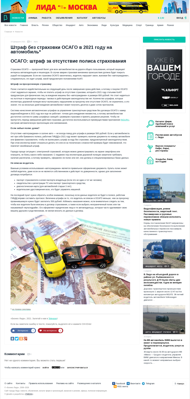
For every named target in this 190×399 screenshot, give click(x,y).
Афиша (32, 18)
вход (181, 18)
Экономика (92, 25)
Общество (57, 25)
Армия (160, 25)
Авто (81, 25)
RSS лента (121, 386)
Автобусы (98, 18)
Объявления (64, 18)
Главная (8, 32)
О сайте (8, 383)
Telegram (53, 318)
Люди (104, 25)
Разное (170, 25)
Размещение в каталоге (89, 383)
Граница (149, 25)
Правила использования (41, 383)
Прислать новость (164, 40)
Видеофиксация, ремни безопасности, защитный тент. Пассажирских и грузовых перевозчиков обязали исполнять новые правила (162, 214)
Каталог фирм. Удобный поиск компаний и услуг (165, 123)
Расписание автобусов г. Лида (168, 136)
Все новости (10, 25)
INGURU (125, 120)
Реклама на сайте (65, 383)
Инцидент (70, 25)
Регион (45, 25)
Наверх (179, 383)
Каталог (82, 18)
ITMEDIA (29, 394)
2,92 (161, 18)
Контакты (20, 383)
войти (46, 368)
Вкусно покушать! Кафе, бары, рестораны (165, 148)
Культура (114, 25)
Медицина (127, 25)
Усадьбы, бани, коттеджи (164, 160)
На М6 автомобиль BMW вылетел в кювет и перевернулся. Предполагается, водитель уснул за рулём (164, 344)
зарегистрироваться (77, 368)
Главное (24, 25)
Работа (46, 18)
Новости (18, 18)
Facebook (118, 383)
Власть (35, 25)
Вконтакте (133, 383)
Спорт (139, 25)
